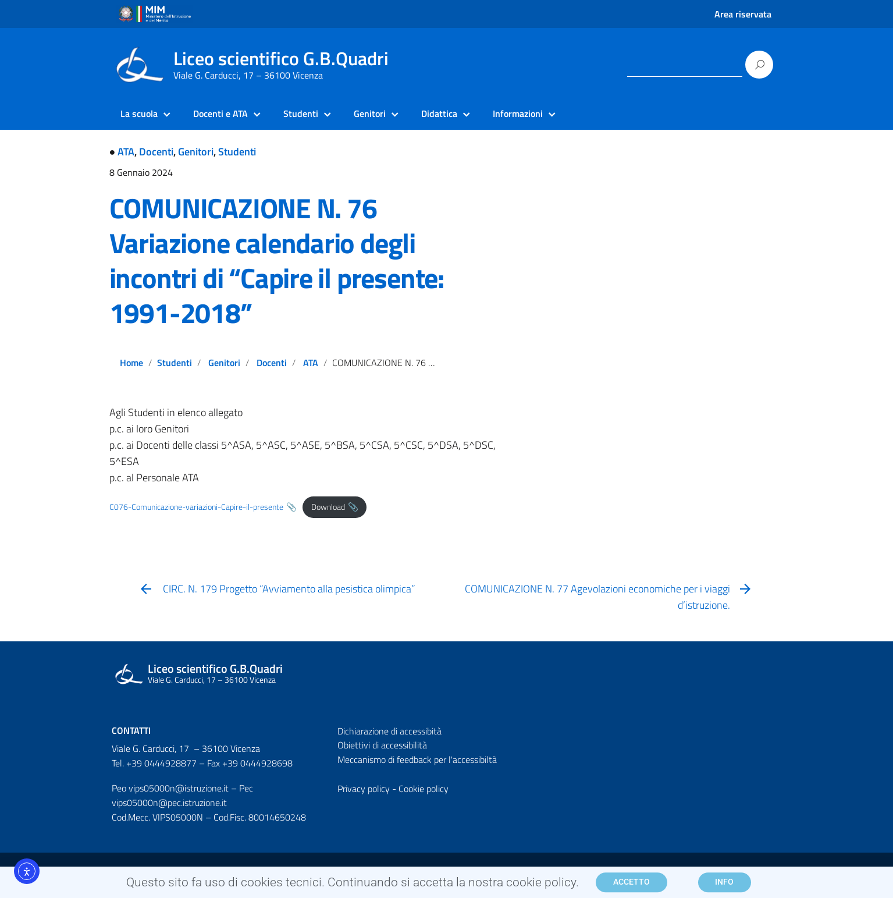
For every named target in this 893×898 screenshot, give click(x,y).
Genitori (196, 151)
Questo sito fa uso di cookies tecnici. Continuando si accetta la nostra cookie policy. (352, 885)
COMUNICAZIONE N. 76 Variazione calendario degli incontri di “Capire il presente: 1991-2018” (276, 260)
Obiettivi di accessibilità (382, 745)
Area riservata (742, 14)
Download (328, 507)
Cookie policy (424, 789)
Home (131, 363)
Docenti (156, 151)
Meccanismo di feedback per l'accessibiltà (417, 759)
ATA (126, 151)
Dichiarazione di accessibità (389, 731)
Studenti (237, 151)
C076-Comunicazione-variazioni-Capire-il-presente (196, 507)
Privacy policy (363, 789)
